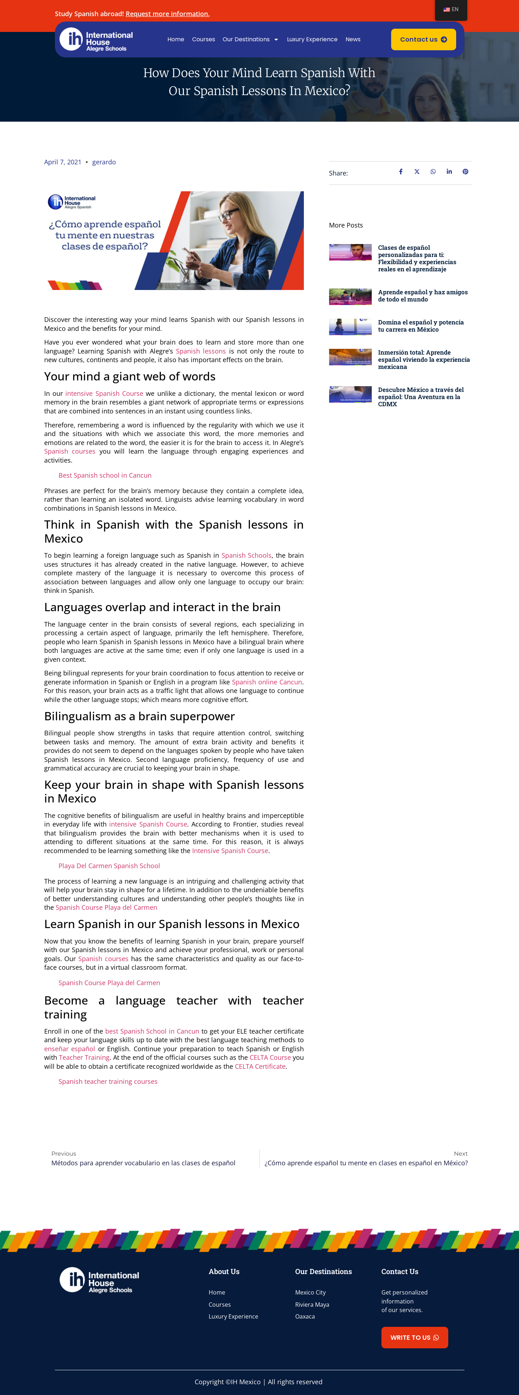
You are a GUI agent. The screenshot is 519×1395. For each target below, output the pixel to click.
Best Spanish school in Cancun (105, 475)
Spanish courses (70, 451)
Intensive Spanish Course (230, 850)
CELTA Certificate (260, 1066)
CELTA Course (270, 1057)
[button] (414, 1337)
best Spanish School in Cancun (152, 1031)
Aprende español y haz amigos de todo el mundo (423, 295)
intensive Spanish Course (104, 393)
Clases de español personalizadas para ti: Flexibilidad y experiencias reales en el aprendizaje (417, 258)
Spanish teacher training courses (108, 1081)
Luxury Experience (312, 39)
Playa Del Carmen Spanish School (109, 865)
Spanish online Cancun (267, 682)
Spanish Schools (247, 555)
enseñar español (70, 1048)
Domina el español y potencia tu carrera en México (421, 325)
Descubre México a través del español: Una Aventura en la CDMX (421, 396)
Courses (203, 39)
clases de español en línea (84, 1096)
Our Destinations (251, 39)
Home (175, 39)
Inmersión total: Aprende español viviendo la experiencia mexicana (424, 359)
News (353, 39)
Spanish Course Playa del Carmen (106, 907)
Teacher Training (84, 1057)
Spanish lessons (201, 351)
